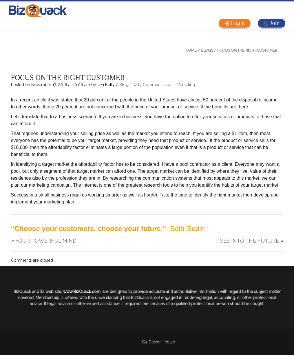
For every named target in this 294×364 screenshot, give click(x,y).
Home (191, 50)
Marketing (186, 84)
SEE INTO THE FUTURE (249, 241)
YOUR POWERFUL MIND (45, 241)
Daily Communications (153, 84)
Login (238, 23)
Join (275, 23)
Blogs (207, 50)
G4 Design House (158, 342)
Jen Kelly (106, 84)
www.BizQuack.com (82, 291)
